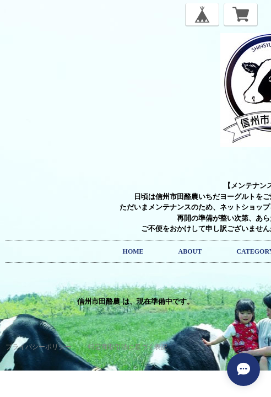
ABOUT (190, 251)
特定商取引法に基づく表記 (127, 347)
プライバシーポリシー (39, 347)
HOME (133, 251)
